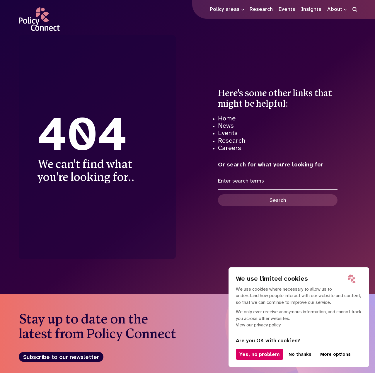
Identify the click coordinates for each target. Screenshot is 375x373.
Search (278, 200)
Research (232, 140)
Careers (229, 147)
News (226, 125)
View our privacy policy (258, 325)
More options (335, 354)
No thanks (300, 354)
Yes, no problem (259, 354)
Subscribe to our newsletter (61, 357)
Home (227, 118)
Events (228, 133)
